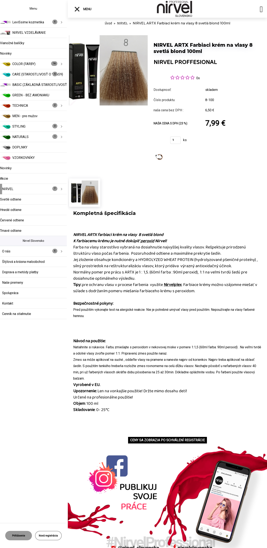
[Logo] (175, 9)
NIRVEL (122, 23)
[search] (261, 10)
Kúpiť (159, 141)
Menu (82, 9)
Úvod (108, 23)
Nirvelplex (173, 284)
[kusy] (175, 140)
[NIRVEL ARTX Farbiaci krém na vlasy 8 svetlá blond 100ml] (108, 37)
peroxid (147, 241)
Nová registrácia (48, 535)
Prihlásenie (18, 535)
